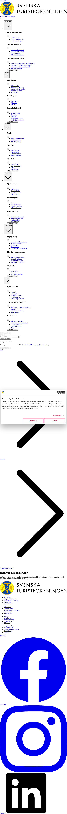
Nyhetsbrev (7, 623)
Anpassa (33, 420)
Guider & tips (8, 613)
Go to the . (35, 345)
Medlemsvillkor (8, 627)
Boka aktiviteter (8, 608)
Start (1, 350)
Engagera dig (7, 612)
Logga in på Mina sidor (10, 599)
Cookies (6, 632)
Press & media (8, 621)
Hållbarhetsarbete (9, 619)
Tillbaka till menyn (5, 333)
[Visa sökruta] (2, 335)
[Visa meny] (0, 18)
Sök (1, 336)
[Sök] (19, 337)
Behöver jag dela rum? (6, 568)
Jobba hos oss (8, 618)
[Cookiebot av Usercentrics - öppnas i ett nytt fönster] (57, 392)
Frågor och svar (8, 604)
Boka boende (7, 607)
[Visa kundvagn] (4, 335)
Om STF (2, 459)
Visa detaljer (57, 415)
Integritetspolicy (8, 626)
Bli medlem (7, 597)
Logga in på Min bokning (11, 600)
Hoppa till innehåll (5, 1)
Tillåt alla (54, 420)
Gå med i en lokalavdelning (12, 610)
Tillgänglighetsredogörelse (11, 629)
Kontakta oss (7, 602)
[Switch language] (0, 335)
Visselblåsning (8, 631)
